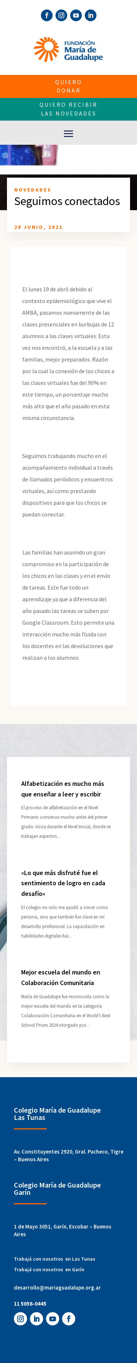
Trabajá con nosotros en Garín (49, 1269)
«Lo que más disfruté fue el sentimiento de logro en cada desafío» (63, 883)
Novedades (33, 189)
